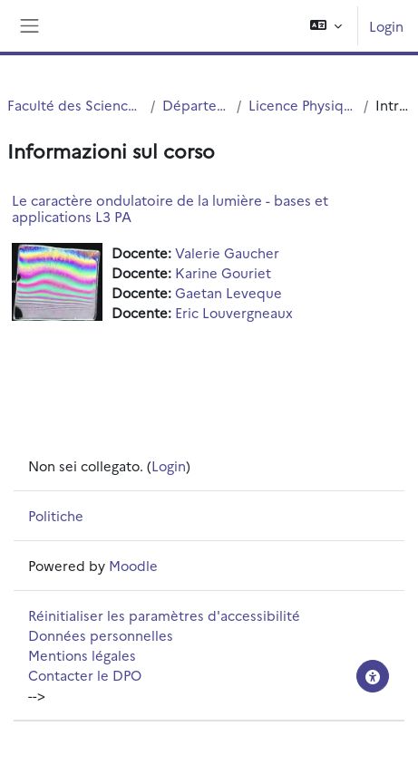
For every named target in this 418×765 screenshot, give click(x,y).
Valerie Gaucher (227, 252)
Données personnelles (100, 634)
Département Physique (196, 104)
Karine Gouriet (223, 272)
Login (386, 25)
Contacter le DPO (84, 674)
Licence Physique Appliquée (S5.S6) (302, 104)
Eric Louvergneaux (234, 312)
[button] (326, 26)
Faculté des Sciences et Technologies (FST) (75, 104)
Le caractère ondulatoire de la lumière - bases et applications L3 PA (170, 208)
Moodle (133, 565)
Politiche (55, 515)
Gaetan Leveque (228, 292)
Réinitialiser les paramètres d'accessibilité (164, 615)
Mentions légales (82, 654)
